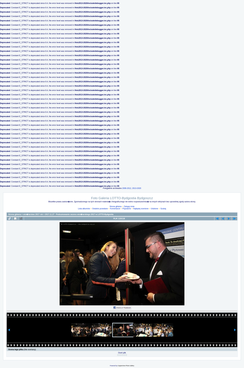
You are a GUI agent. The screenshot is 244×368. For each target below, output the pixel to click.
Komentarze (115, 209)
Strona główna (116, 206)
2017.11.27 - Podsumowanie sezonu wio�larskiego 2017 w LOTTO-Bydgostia (79, 214)
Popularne (126, 209)
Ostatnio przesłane (100, 209)
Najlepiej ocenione (140, 209)
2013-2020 (136, 188)
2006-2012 (126, 188)
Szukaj (163, 209)
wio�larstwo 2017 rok (33, 214)
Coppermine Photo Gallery (126, 365)
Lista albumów (84, 209)
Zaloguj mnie (129, 206)
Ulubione (154, 209)
